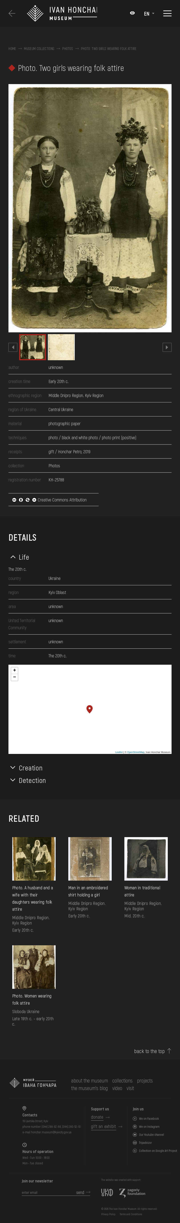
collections (122, 1080)
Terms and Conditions (131, 1214)
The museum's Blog (89, 1088)
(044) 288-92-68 (51, 1126)
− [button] (14, 677)
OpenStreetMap (135, 752)
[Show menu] (167, 13)
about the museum (89, 1080)
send (80, 1192)
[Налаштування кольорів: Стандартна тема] (132, 13)
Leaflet (119, 752)
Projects (145, 1080)
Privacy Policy (108, 1214)
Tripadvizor (145, 1142)
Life (24, 557)
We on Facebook (149, 1118)
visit (130, 1088)
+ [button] (14, 670)
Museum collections (39, 48)
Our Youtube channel (151, 1134)
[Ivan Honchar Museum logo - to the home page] (62, 13)
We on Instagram (149, 1126)
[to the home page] (33, 1084)
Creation (30, 767)
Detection (32, 780)
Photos (67, 48)
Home (12, 48)
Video (117, 1088)
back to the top (149, 1051)
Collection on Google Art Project (158, 1151)
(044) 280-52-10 (71, 1126)
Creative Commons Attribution (49, 499)
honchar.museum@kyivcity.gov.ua (51, 1132)
